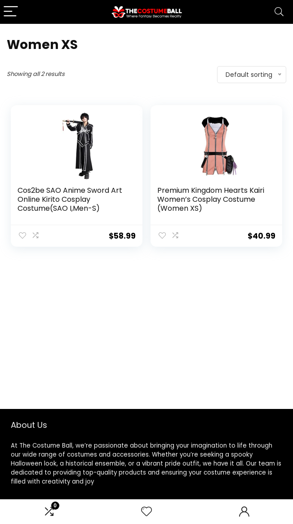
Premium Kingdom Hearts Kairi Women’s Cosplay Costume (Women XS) (210, 199)
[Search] (279, 12)
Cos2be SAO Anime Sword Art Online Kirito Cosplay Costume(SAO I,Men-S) (70, 199)
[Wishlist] (146, 511)
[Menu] (11, 12)
